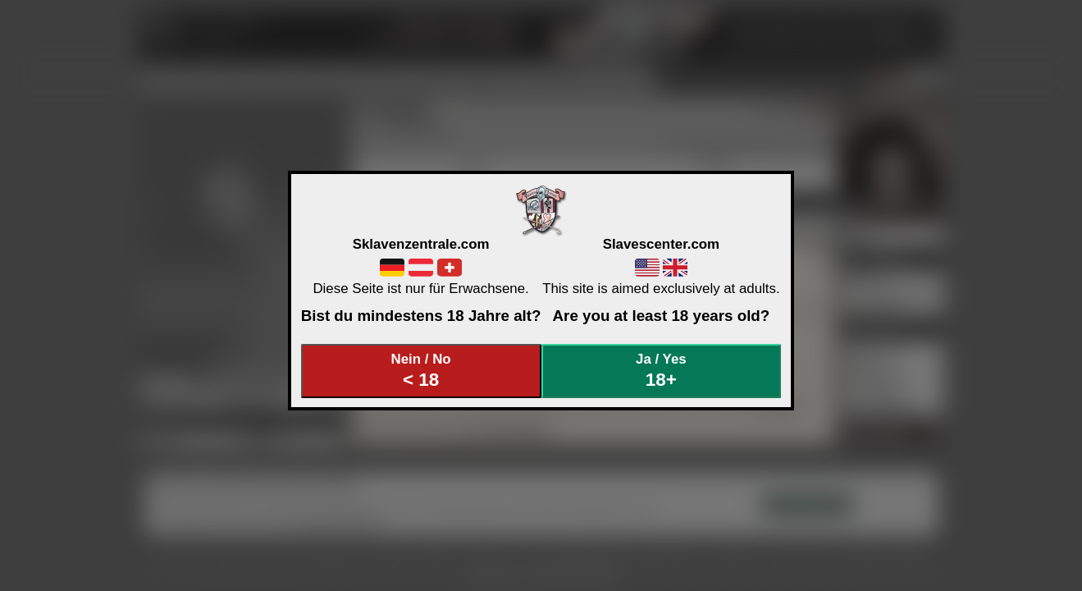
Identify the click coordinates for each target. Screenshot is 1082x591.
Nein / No (420, 370)
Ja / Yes (661, 370)
